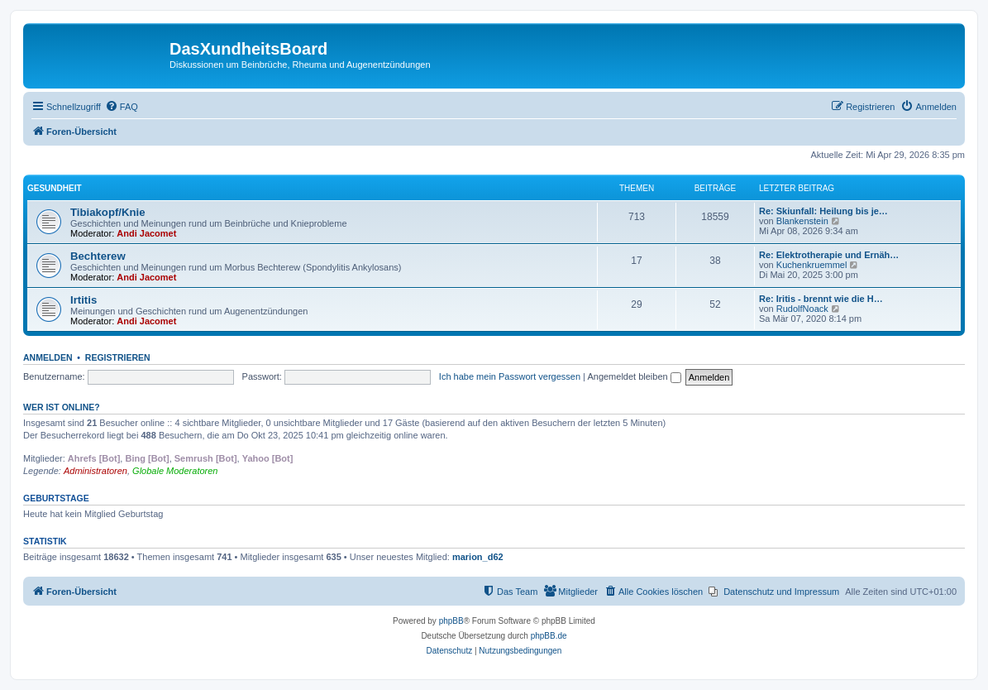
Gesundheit (54, 188)
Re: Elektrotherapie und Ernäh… (829, 255)
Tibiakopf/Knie (108, 212)
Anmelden (48, 357)
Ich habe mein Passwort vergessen (509, 376)
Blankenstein (802, 221)
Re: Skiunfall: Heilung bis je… (823, 211)
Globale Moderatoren (174, 471)
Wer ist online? (61, 407)
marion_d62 (478, 557)
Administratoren (95, 471)
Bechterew (98, 256)
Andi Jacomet (146, 233)
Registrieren (117, 357)
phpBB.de (549, 635)
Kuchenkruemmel (811, 265)
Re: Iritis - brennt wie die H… (821, 299)
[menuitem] (121, 107)
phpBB (451, 620)
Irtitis (83, 300)
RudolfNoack (802, 309)
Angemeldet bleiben (633, 376)
